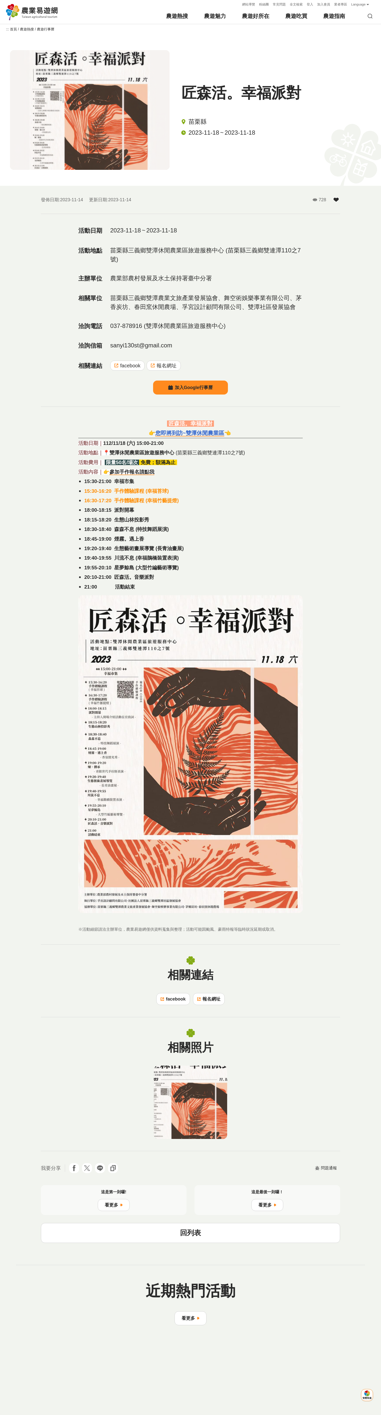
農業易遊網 (32, 12)
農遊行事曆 (45, 29)
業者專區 (340, 4)
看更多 (114, 1205)
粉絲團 (264, 4)
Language (358, 4)
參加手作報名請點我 (131, 472)
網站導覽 (248, 4)
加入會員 (323, 4)
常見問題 (279, 4)
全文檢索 (296, 4)
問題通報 (326, 1168)
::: (236, 4)
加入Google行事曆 (190, 387)
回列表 (190, 1233)
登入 (310, 4)
